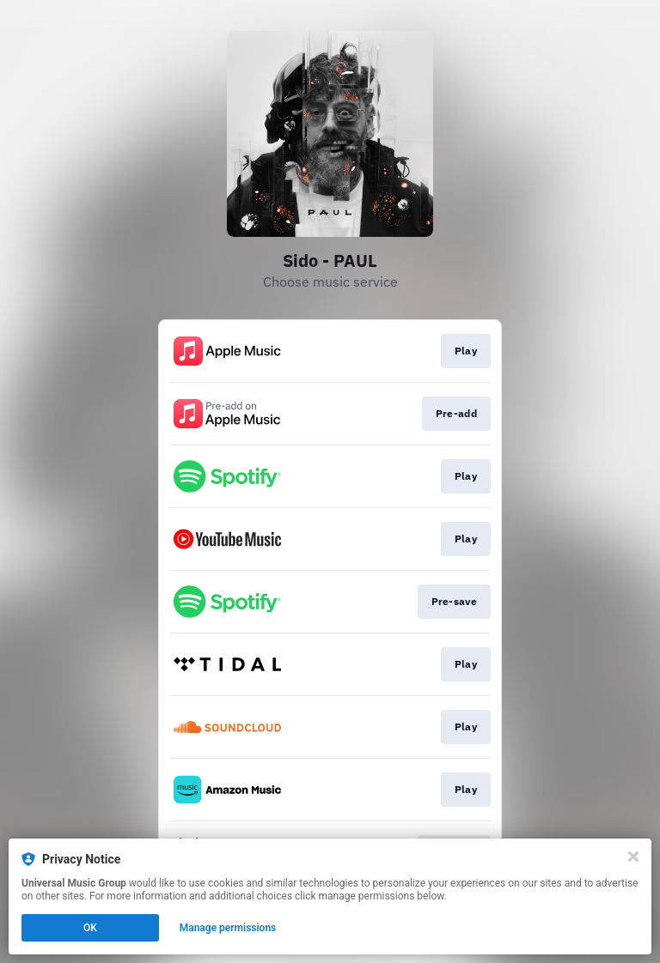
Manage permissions (228, 928)
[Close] (633, 856)
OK (90, 928)
